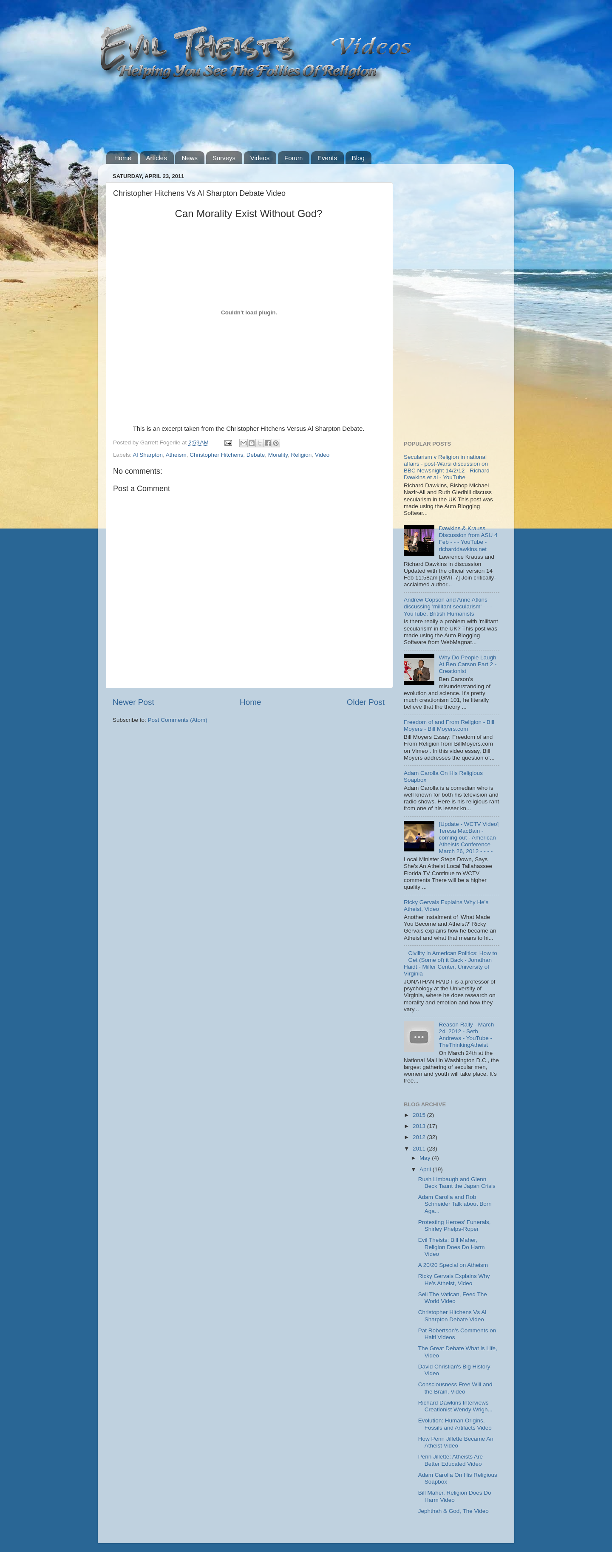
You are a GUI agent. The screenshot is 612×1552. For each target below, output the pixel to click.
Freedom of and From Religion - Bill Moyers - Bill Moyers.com (449, 725)
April (426, 1169)
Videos (260, 157)
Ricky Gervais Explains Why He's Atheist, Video (454, 1279)
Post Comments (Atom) (177, 720)
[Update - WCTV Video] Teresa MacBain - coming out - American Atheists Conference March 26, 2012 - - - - (469, 838)
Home (122, 157)
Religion (301, 455)
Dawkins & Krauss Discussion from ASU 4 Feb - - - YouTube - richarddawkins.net (468, 538)
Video (322, 455)
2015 (420, 1115)
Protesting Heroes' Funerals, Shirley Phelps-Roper (454, 1225)
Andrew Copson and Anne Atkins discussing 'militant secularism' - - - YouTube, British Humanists (448, 606)
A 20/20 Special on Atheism (453, 1265)
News (189, 157)
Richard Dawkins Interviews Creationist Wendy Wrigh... (455, 1406)
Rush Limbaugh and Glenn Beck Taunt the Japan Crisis (457, 1182)
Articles (156, 157)
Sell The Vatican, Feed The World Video (452, 1297)
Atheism (176, 455)
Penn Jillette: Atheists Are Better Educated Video (450, 1460)
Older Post (366, 702)
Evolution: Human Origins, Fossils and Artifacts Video (455, 1423)
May (425, 1158)
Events (327, 157)
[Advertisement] (261, 117)
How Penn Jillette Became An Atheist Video (455, 1442)
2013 (420, 1126)
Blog (358, 157)
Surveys (223, 157)
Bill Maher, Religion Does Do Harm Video (454, 1496)
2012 (420, 1137)
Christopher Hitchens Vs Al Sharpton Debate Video (452, 1315)
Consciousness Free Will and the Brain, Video (455, 1387)
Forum (293, 157)
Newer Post (133, 702)
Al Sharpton (148, 455)
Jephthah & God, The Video (453, 1511)
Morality (278, 455)
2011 (420, 1148)
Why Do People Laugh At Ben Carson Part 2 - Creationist (467, 664)
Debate (255, 455)
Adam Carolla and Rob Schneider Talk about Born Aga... (455, 1204)
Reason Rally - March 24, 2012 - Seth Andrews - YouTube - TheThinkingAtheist (466, 1035)
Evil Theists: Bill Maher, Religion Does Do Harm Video (451, 1247)
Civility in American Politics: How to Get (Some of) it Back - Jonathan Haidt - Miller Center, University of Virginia (450, 963)
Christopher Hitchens (216, 455)
